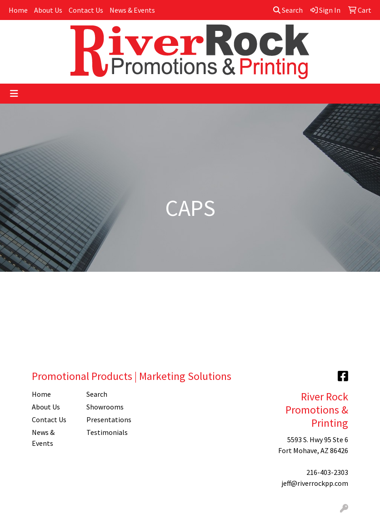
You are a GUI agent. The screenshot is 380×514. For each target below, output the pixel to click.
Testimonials (107, 432)
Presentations (108, 419)
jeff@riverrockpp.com (314, 483)
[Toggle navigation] (14, 93)
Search (288, 10)
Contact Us (86, 10)
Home (18, 10)
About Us (48, 10)
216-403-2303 (327, 472)
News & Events (132, 10)
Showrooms (105, 406)
